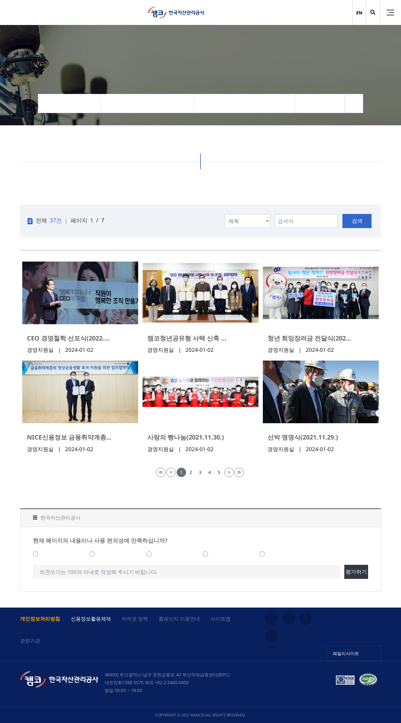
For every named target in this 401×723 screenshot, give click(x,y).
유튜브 (288, 618)
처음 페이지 (160, 472)
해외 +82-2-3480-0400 (167, 682)
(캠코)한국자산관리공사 (176, 12)
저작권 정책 (135, 618)
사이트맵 (221, 618)
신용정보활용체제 (91, 618)
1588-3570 (132, 682)
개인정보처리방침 (40, 618)
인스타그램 (271, 618)
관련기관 (30, 640)
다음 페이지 (229, 472)
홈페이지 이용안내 (179, 618)
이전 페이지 (171, 472)
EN (359, 13)
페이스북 (271, 636)
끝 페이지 (239, 472)
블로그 (305, 618)
